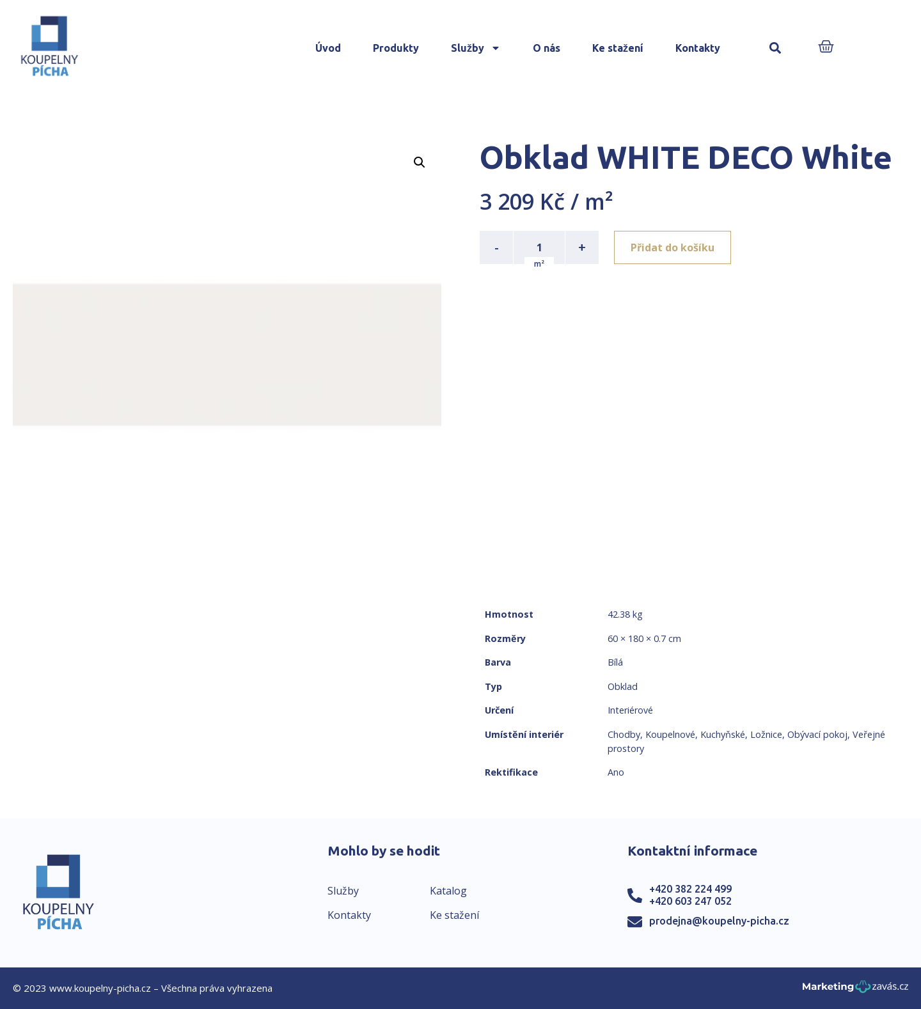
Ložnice (766, 734)
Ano (616, 772)
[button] (775, 48)
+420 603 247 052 (690, 901)
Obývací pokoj (817, 734)
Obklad (623, 686)
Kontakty (697, 48)
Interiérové (630, 710)
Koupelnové (670, 734)
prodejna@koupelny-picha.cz (719, 921)
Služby (476, 47)
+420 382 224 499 (690, 889)
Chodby (624, 734)
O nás (546, 48)
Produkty (396, 48)
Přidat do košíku (672, 247)
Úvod (328, 48)
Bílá (615, 662)
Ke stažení (617, 48)
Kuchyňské (722, 734)
